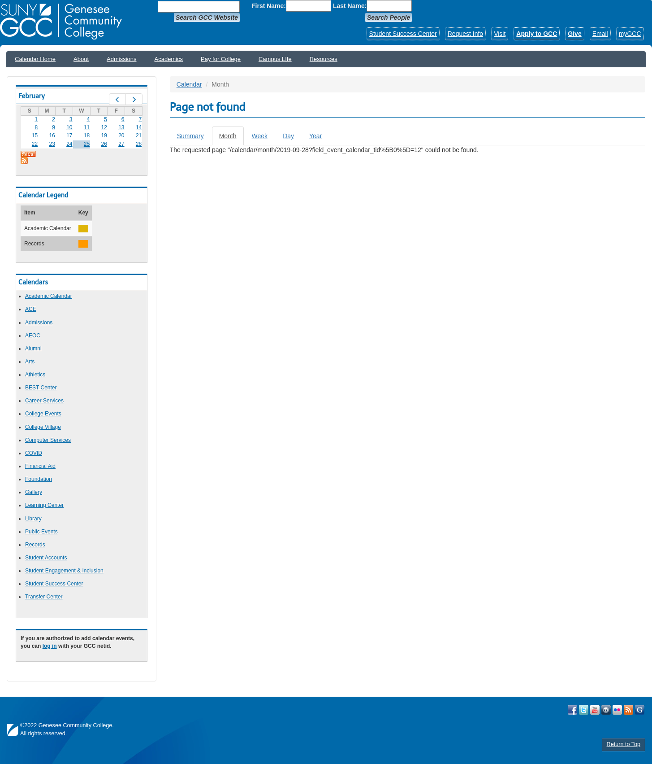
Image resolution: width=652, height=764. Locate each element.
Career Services (44, 400)
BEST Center (40, 387)
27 (121, 144)
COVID (33, 453)
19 (104, 135)
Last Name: (350, 5)
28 (139, 144)
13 (121, 127)
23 (52, 144)
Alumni (33, 348)
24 (69, 144)
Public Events (41, 531)
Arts (30, 361)
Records (35, 544)
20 (121, 135)
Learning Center (44, 505)
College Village (43, 427)
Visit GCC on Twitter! (583, 710)
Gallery (33, 492)
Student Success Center (403, 33)
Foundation (38, 479)
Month (231, 138)
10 (69, 127)
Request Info (465, 33)
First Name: (268, 5)
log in (50, 646)
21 (139, 135)
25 (87, 144)
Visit (499, 33)
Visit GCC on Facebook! (572, 710)
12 (104, 127)
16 (52, 135)
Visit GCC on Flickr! (617, 710)
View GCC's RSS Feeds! (628, 710)
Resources (323, 59)
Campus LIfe (275, 59)
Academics (169, 59)
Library (33, 518)
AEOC (32, 335)
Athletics (35, 374)
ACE (30, 309)
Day (288, 136)
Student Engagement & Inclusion (64, 571)
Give (574, 33)
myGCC (630, 33)
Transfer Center (44, 597)
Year (315, 136)
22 (35, 144)
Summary (190, 136)
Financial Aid (40, 466)
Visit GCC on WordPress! (606, 710)
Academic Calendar (48, 296)
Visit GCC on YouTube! (595, 710)
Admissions (121, 59)
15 (35, 135)
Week (260, 136)
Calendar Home (35, 59)
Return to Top (623, 744)
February (31, 96)
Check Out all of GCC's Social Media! (639, 710)
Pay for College (221, 59)
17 (69, 135)
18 (87, 135)
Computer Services (48, 440)
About (81, 59)
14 (139, 127)
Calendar (189, 84)
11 (87, 127)
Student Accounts (46, 557)
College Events (43, 413)
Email (600, 33)
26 (104, 144)
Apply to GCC (536, 33)
